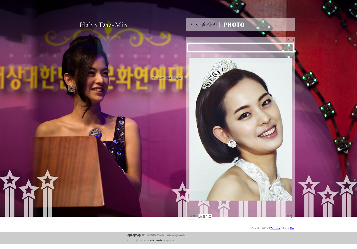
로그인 (290, 40)
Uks (292, 228)
